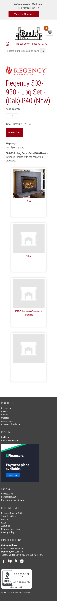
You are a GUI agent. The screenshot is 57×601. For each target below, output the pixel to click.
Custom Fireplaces (10, 440)
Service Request (8, 496)
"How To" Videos (8, 516)
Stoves (4, 414)
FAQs (3, 522)
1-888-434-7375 (39, 43)
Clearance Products (10, 424)
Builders (5, 437)
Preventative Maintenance (13, 500)
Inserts (4, 411)
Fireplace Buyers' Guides (12, 513)
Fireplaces (6, 408)
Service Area (7, 493)
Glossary (5, 519)
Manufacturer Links (10, 529)
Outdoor (5, 417)
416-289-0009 (22, 43)
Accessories (6, 421)
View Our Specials (23, 14)
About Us (5, 525)
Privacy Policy (7, 532)
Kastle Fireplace (28, 33)
